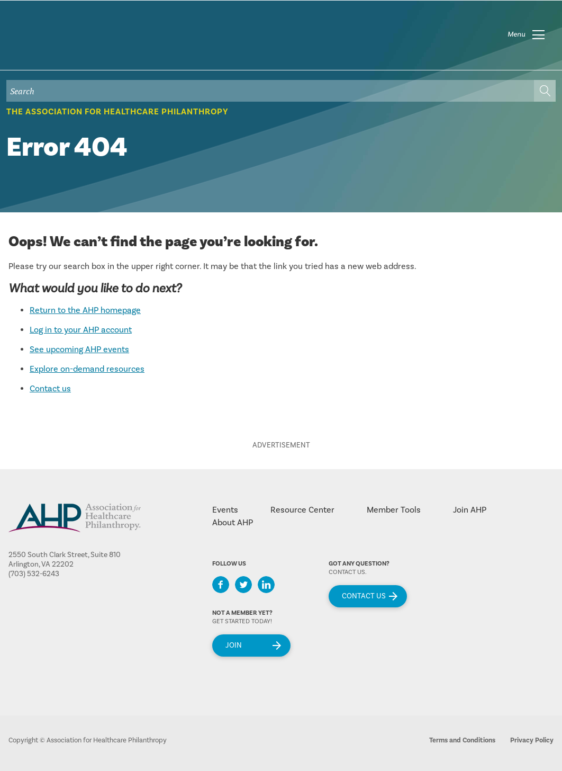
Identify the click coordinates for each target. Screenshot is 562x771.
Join (233, 645)
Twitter (243, 584)
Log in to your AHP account (81, 330)
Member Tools (394, 510)
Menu (516, 34)
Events (225, 510)
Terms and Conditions (462, 740)
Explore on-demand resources (87, 369)
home (72, 42)
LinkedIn (266, 584)
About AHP (232, 522)
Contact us (50, 388)
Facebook (220, 584)
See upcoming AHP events (79, 349)
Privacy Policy (532, 740)
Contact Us (364, 596)
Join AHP (469, 510)
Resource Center (302, 510)
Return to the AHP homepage (85, 310)
